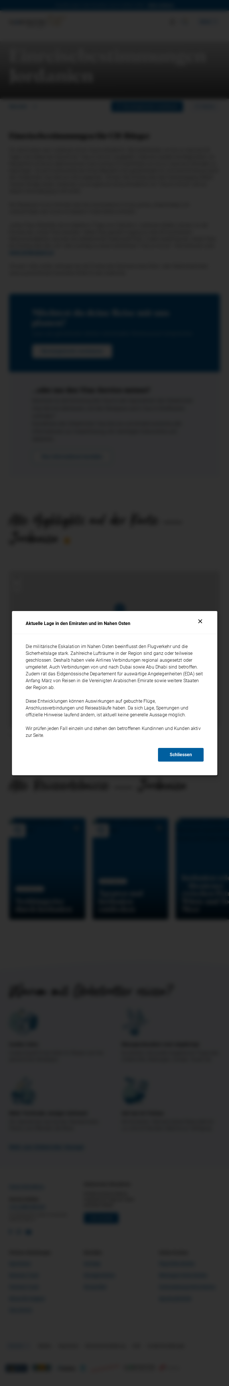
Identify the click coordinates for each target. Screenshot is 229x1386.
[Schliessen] (200, 621)
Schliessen (181, 754)
